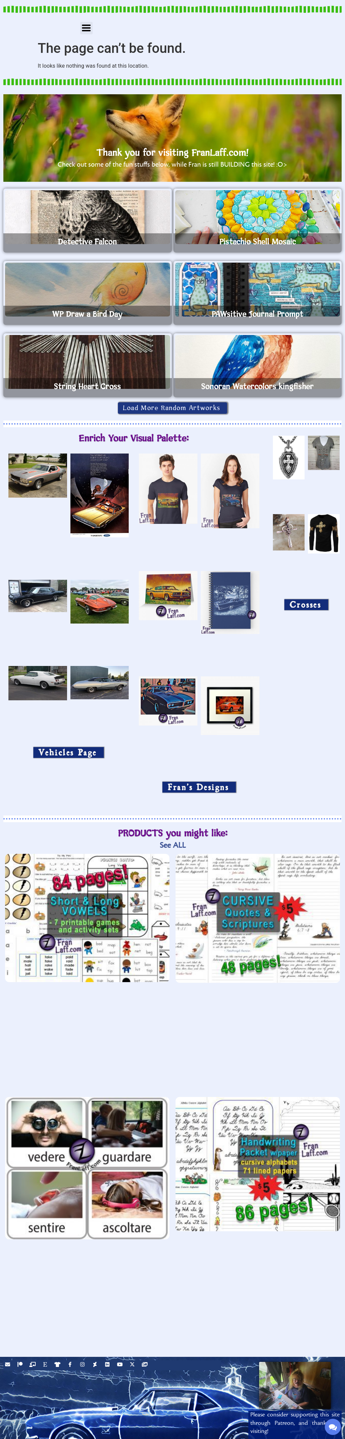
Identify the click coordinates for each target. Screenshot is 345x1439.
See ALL (173, 845)
